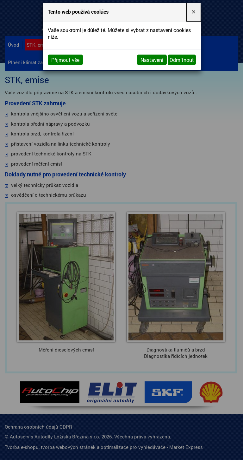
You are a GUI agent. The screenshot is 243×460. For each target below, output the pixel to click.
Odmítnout (182, 59)
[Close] (193, 12)
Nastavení (151, 59)
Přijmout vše (65, 59)
